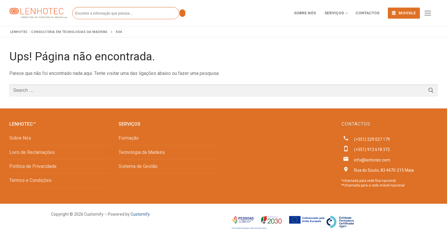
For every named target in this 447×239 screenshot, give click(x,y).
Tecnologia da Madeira (142, 152)
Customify (140, 214)
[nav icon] (428, 13)
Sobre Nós (20, 138)
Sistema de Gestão (138, 166)
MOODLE (404, 12)
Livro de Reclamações (32, 152)
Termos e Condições (30, 180)
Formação (129, 138)
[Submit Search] (182, 13)
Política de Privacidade (33, 166)
